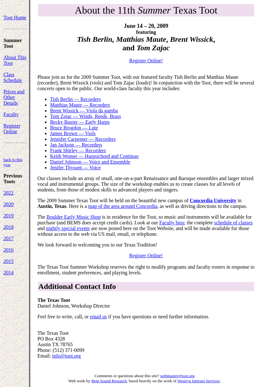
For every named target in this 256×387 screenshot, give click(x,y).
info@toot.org (66, 356)
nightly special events (68, 228)
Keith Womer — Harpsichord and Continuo (94, 156)
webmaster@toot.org (177, 375)
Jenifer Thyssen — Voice (75, 167)
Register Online (11, 128)
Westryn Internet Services (199, 380)
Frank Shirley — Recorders (78, 150)
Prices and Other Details (13, 97)
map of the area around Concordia (122, 206)
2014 (8, 272)
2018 (8, 227)
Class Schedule (12, 77)
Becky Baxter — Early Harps (79, 122)
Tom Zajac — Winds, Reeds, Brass (85, 116)
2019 (8, 215)
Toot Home (14, 17)
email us (98, 316)
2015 (8, 261)
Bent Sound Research (109, 380)
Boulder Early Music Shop (74, 217)
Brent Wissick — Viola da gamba (84, 110)
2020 (8, 204)
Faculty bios (171, 222)
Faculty (11, 114)
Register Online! (146, 60)
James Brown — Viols (73, 133)
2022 (8, 193)
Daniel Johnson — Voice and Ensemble (90, 162)
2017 (8, 238)
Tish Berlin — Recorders (75, 99)
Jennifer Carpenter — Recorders (83, 139)
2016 (8, 250)
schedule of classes (233, 222)
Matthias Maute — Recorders (80, 105)
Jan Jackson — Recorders (76, 144)
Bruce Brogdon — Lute (74, 127)
